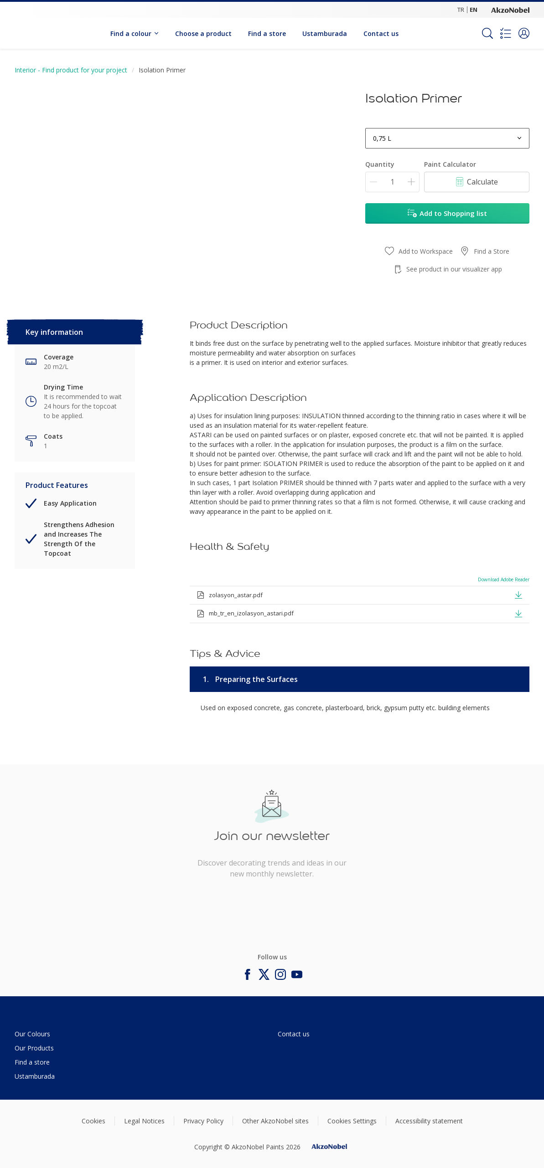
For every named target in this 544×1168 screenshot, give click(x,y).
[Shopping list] (505, 33)
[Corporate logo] (510, 9)
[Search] (487, 33)
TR (460, 9)
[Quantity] (392, 182)
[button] (523, 33)
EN (473, 9)
